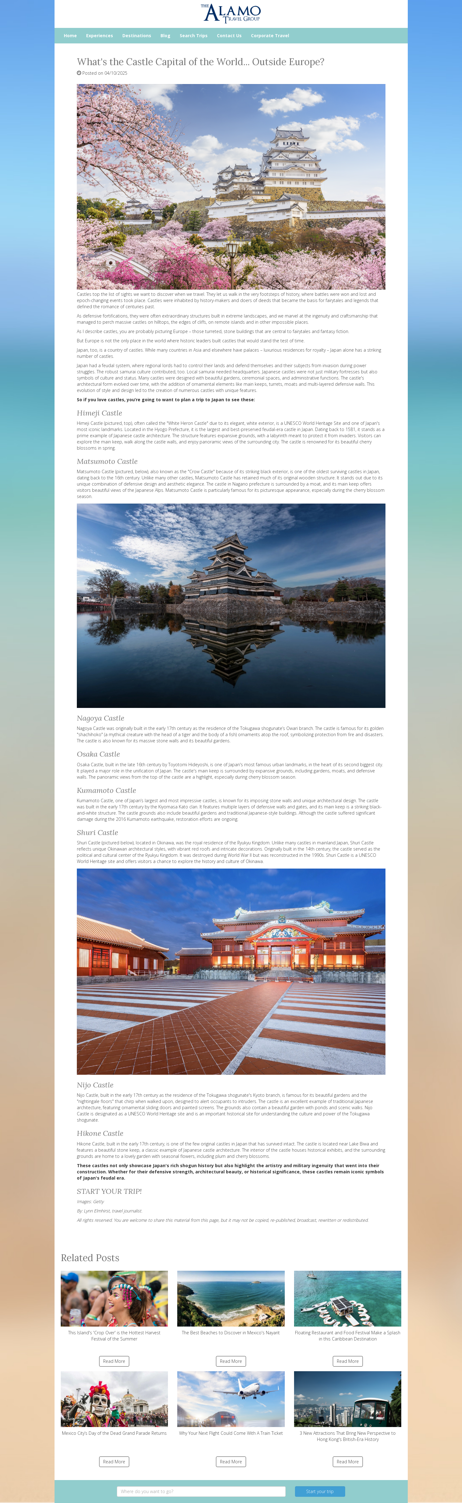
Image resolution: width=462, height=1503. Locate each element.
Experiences (99, 35)
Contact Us (229, 35)
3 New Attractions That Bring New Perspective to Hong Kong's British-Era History (348, 1406)
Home (70, 35)
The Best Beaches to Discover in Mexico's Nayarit (231, 1303)
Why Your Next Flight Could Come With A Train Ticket (231, 1403)
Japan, (83, 350)
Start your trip (320, 1491)
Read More (114, 1361)
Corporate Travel (270, 35)
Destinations (136, 35)
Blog (165, 35)
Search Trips (194, 35)
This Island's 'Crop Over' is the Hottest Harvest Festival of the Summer (114, 1306)
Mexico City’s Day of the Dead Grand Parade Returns (114, 1403)
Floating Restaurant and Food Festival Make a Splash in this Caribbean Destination (348, 1306)
